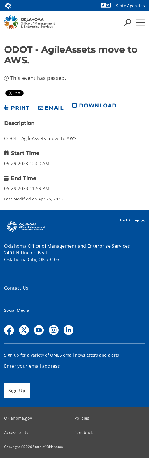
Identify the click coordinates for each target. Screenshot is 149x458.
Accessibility (16, 432)
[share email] (51, 108)
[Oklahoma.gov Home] (8, 5)
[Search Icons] (127, 22)
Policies (81, 418)
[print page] (17, 108)
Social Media (16, 310)
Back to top (132, 220)
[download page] (94, 108)
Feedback (83, 432)
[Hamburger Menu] (140, 22)
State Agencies (130, 5)
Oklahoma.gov (18, 418)
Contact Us (16, 288)
